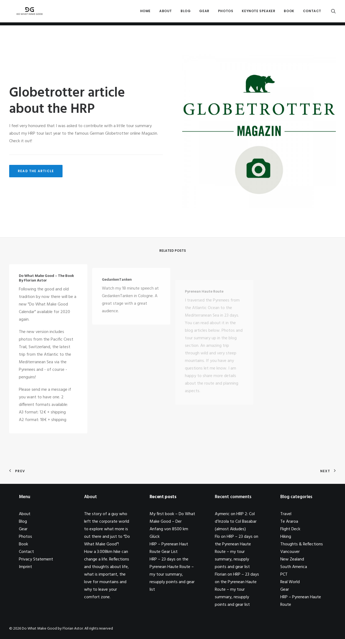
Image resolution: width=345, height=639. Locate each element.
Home (145, 12)
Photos (225, 12)
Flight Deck (290, 529)
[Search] (333, 12)
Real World (290, 582)
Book (289, 12)
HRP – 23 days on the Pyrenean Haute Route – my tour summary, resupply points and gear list (172, 574)
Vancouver (290, 551)
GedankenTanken (117, 295)
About (165, 12)
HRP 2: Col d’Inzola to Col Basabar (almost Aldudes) (236, 522)
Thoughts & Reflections (301, 544)
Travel (285, 514)
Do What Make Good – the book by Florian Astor (46, 283)
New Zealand (292, 559)
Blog (186, 12)
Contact (312, 12)
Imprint (25, 566)
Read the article (36, 171)
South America (293, 566)
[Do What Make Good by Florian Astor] (27, 12)
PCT (284, 574)
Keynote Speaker (258, 12)
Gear (204, 12)
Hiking (285, 536)
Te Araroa (289, 521)
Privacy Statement (36, 559)
